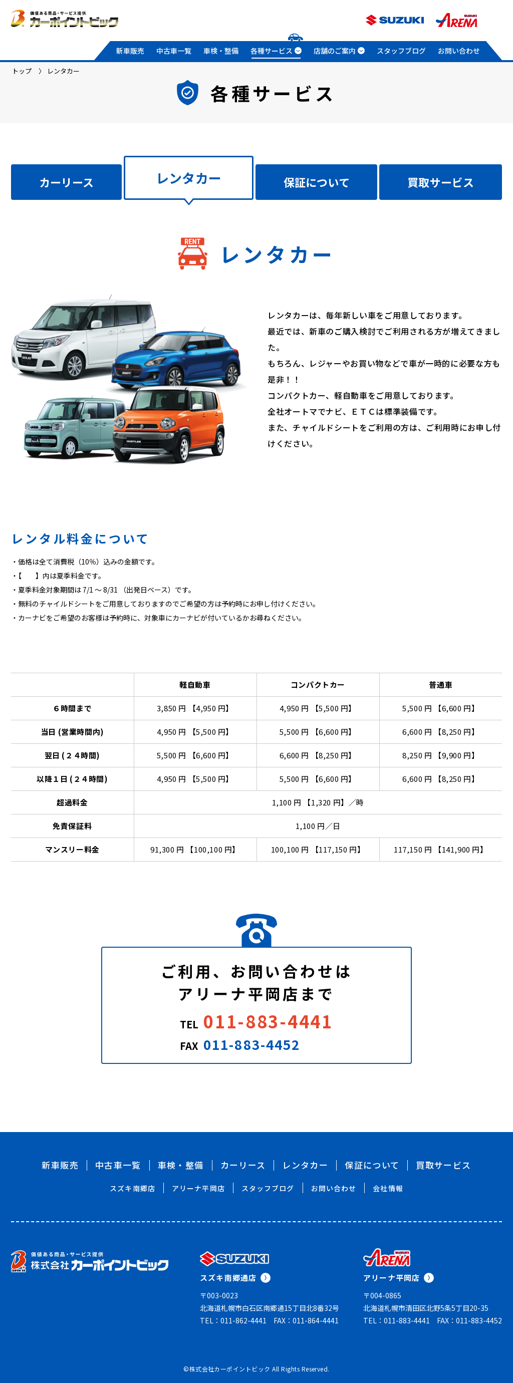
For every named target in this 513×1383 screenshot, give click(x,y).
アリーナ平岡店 (198, 1188)
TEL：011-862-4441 (233, 1320)
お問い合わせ (459, 51)
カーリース (66, 182)
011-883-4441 (268, 1021)
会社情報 (388, 1188)
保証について (317, 182)
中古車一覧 (173, 51)
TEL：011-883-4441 (396, 1320)
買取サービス (440, 182)
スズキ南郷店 (132, 1188)
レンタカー (305, 1165)
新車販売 (130, 51)
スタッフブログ (401, 51)
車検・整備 (220, 51)
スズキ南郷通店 (235, 1277)
